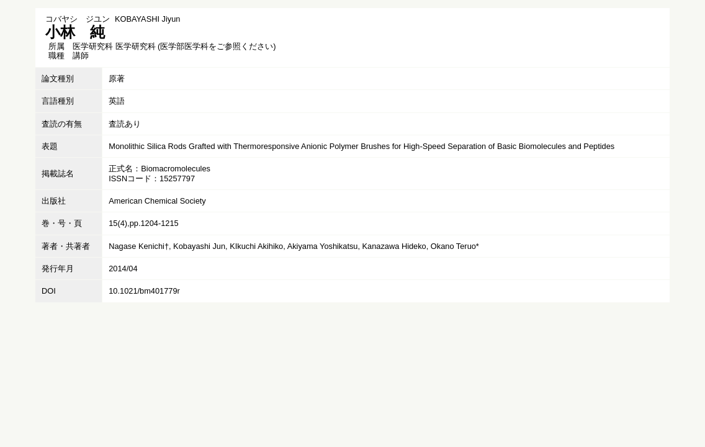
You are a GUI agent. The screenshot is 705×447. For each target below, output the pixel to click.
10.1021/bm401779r (144, 291)
